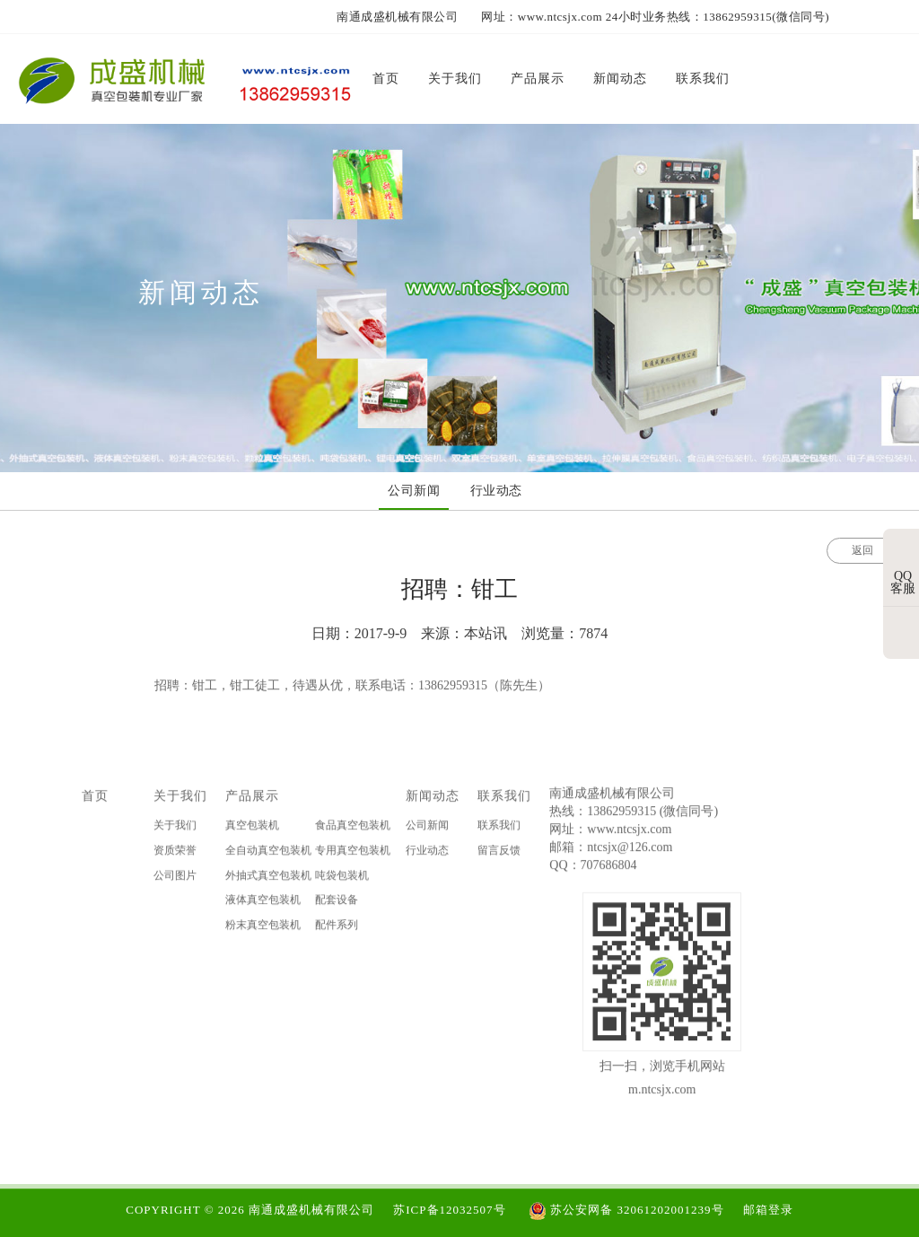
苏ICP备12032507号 (449, 1209)
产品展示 (252, 801)
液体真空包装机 (263, 904)
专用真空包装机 (352, 854)
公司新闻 (427, 830)
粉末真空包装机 (263, 929)
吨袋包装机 (342, 879)
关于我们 (180, 801)
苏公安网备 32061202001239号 (626, 1209)
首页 (95, 801)
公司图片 (175, 879)
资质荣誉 (175, 854)
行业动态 (427, 854)
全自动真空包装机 (268, 854)
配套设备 (336, 904)
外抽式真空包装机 (268, 879)
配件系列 (336, 929)
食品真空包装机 (352, 830)
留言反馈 (499, 854)
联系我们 (504, 801)
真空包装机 (252, 830)
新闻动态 (433, 801)
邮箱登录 (768, 1209)
